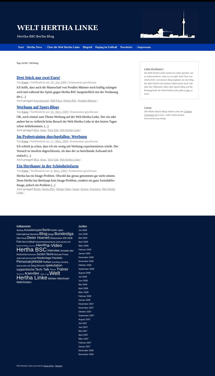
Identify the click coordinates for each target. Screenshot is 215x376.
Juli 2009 (82, 230)
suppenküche (25, 269)
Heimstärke (22, 246)
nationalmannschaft (26, 258)
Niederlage (44, 257)
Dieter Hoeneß (38, 238)
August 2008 (84, 273)
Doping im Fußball (106, 47)
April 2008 (83, 288)
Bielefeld (34, 234)
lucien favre (45, 254)
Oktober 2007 (84, 311)
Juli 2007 (82, 323)
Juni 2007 (83, 327)
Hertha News (34, 47)
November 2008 (86, 261)
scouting (56, 262)
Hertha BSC (70, 100)
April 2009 (83, 242)
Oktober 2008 (84, 265)
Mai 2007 (82, 331)
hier (188, 90)
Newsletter (126, 47)
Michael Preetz (61, 254)
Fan (19, 241)
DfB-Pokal (56, 100)
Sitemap (58, 366)
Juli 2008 (82, 277)
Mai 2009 (82, 238)
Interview (53, 250)
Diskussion (56, 238)
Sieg (33, 265)
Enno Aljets (49, 366)
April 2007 (83, 335)
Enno (25, 82)
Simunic (40, 265)
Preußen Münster (87, 100)
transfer (32, 273)
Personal (23, 261)
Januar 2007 (84, 346)
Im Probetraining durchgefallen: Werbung (52, 136)
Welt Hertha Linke (107, 23)
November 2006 (86, 354)
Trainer (62, 269)
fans (24, 241)
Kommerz (95, 189)
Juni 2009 (83, 234)
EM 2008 (67, 238)
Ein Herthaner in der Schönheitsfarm (47, 166)
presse (36, 261)
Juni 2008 (83, 280)
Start (21, 47)
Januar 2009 (84, 253)
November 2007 (86, 308)
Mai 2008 (82, 284)
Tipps (53, 269)
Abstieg (19, 230)
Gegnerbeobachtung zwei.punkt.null (52, 242)
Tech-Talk (52, 130)
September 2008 (86, 269)
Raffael (47, 261)
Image (75, 189)
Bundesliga (63, 234)
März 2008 (83, 292)
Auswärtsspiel (41, 100)
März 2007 (83, 339)
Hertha (32, 246)
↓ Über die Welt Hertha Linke (62, 47)
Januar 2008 (84, 300)
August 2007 (84, 319)
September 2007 (86, 315)
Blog (36, 130)
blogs (43, 130)
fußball (31, 241)
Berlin (37, 189)
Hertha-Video (63, 189)
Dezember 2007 (86, 304)
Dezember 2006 (86, 350)
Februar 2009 (84, 249)
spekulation (54, 265)
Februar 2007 (84, 342)
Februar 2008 (84, 296)
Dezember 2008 (86, 257)
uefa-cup (44, 274)
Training (20, 274)
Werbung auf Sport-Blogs (38, 107)
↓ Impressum (143, 47)
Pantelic (57, 257)
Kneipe (84, 189)
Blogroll (87, 47)
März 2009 (83, 246)
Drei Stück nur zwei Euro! (38, 77)
